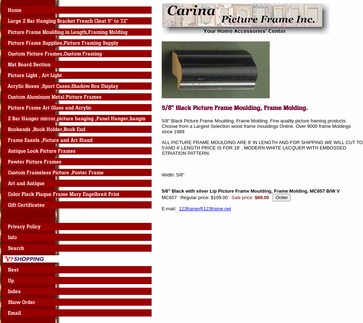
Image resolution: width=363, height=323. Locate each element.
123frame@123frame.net (205, 208)
